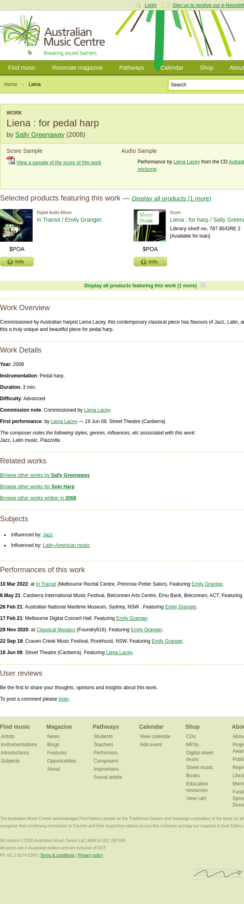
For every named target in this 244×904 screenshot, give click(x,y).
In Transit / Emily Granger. (70, 219)
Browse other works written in (38, 498)
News (53, 736)
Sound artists (107, 777)
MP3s (192, 744)
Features (57, 753)
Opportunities (61, 761)
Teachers (103, 744)
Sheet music (199, 767)
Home (10, 84)
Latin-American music (66, 545)
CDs (190, 736)
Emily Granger (207, 584)
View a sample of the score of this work (58, 162)
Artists (7, 736)
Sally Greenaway (39, 134)
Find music (22, 67)
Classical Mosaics (55, 630)
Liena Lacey (186, 162)
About (53, 769)
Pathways (131, 67)
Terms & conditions (57, 855)
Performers (105, 753)
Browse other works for (37, 486)
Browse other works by (45, 475)
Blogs (53, 744)
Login (151, 5)
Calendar (172, 67)
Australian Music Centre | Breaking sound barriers (54, 35)
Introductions (15, 753)
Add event (151, 744)
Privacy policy (90, 855)
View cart (196, 798)
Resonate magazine (77, 67)
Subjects (10, 761)
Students (103, 736)
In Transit (46, 584)
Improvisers (106, 769)
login (63, 699)
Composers (105, 761)
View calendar (155, 736)
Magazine (59, 726)
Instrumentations (19, 744)
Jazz (48, 535)
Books (193, 775)
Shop (206, 67)
